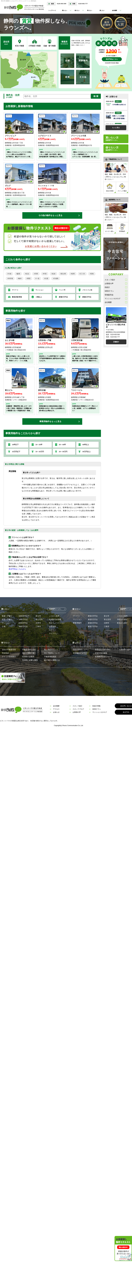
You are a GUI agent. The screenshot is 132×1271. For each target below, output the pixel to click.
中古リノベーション (57, 623)
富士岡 (63, 274)
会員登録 (52, 626)
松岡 (73, 274)
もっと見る (116, 127)
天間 (36, 274)
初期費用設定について (103, 657)
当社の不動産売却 (9, 650)
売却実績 (5, 653)
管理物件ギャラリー (81, 653)
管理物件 (122, 228)
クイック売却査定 (9, 657)
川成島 (56, 278)
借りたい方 (112, 148)
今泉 (9, 274)
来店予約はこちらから (17, 569)
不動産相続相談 (50, 657)
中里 (45, 274)
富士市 (38, 616)
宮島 (92, 274)
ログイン (52, 630)
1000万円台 (23, 619)
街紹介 (107, 287)
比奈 (53, 274)
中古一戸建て (7, 619)
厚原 (28, 278)
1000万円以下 (24, 616)
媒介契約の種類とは (52, 660)
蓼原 (18, 274)
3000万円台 (23, 626)
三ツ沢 (82, 274)
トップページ (52, 10)
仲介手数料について (52, 653)
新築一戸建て (7, 616)
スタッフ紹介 (110, 280)
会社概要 (108, 302)
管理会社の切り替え (103, 650)
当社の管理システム (81, 650)
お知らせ (56, 712)
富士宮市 (39, 619)
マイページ (53, 633)
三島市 (38, 626)
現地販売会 (109, 295)
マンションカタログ (112, 299)
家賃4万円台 (93, 616)
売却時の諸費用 (28, 657)
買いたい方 (112, 138)
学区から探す (122, 619)
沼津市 (38, 623)
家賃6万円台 (93, 623)
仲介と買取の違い (29, 653)
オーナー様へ (109, 228)
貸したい (102, 10)
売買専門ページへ (55, 609)
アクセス (56, 709)
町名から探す (122, 623)
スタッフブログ (78, 709)
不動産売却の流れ (29, 650)
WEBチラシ (109, 291)
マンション (6, 623)
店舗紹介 (116, 342)
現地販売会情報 (55, 619)
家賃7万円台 (93, 626)
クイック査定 (122, 187)
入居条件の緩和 (125, 650)
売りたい (89, 10)
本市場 (10, 278)
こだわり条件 (54, 616)
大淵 (46, 278)
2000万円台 (23, 623)
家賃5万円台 (93, 619)
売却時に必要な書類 (30, 660)
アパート (76, 616)
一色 (37, 278)
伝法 (27, 274)
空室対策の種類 (101, 653)
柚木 (20, 278)
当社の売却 (109, 187)
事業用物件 (77, 623)
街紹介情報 (96, 706)
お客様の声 (109, 284)
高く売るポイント (51, 650)
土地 (3, 626)
